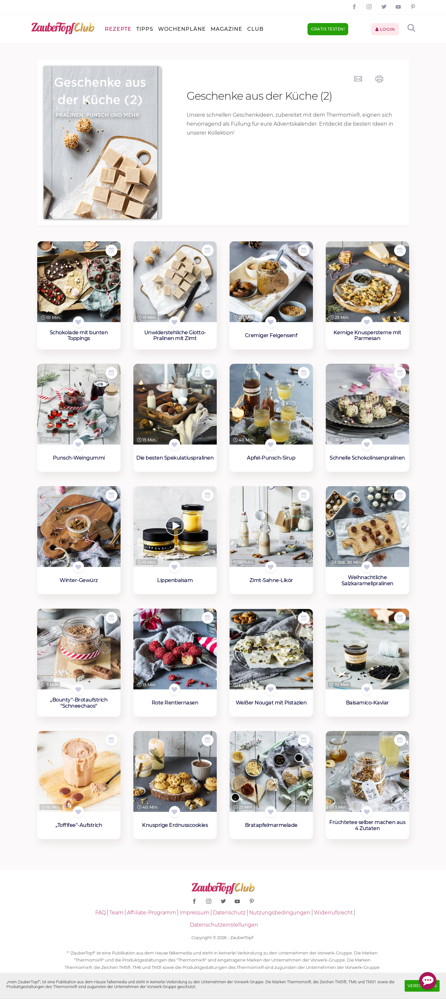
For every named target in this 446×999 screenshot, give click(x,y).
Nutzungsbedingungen (279, 913)
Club (255, 29)
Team (116, 913)
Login (385, 29)
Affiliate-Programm (151, 913)
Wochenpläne (182, 29)
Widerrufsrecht (333, 913)
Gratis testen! (328, 29)
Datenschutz (229, 913)
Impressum (194, 913)
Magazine (226, 29)
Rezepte (118, 29)
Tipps (144, 29)
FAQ (100, 913)
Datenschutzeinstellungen (224, 925)
